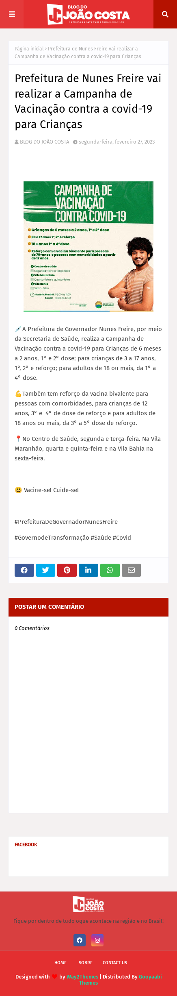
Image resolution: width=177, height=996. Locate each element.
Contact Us (115, 962)
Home (60, 962)
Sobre (86, 962)
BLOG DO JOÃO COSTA (44, 142)
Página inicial (29, 49)
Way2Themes (82, 977)
